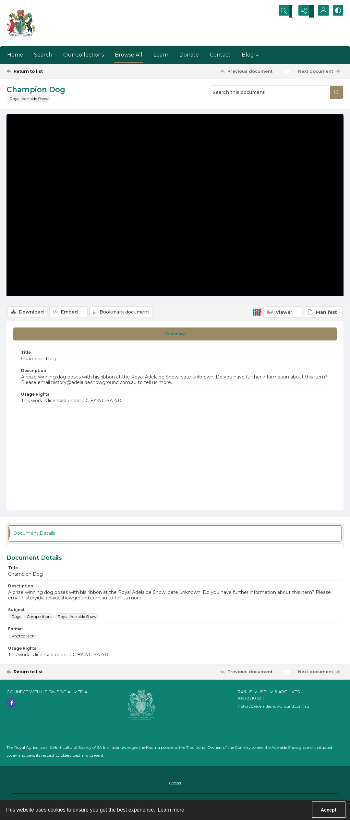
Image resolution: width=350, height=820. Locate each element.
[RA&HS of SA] (141, 707)
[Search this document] (270, 92)
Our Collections (83, 55)
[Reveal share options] (304, 11)
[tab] (175, 335)
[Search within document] (336, 92)
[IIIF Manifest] (323, 118)
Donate (189, 55)
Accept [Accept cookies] (328, 810)
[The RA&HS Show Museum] (21, 23)
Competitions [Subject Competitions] (39, 618)
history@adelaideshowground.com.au (273, 707)
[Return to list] (52, 71)
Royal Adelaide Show (29, 98)
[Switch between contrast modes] (337, 11)
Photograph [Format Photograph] (23, 637)
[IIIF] (257, 117)
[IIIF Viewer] (282, 118)
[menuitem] (175, 784)
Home (15, 55)
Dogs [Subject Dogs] (16, 618)
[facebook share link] (11, 704)
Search (43, 55)
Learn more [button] (171, 810)
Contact (220, 55)
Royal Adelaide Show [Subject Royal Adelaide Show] (77, 618)
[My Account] (321, 11)
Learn (160, 55)
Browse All (128, 55)
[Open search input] (288, 11)
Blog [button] (251, 55)
